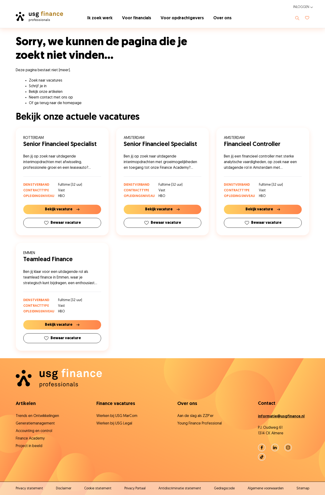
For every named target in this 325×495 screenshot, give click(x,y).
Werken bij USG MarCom (116, 416)
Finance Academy (30, 438)
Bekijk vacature (62, 209)
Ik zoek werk (100, 18)
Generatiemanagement (35, 423)
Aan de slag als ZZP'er (195, 416)
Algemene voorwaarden (266, 488)
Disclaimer (63, 488)
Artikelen (26, 403)
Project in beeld (29, 446)
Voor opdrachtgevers (182, 18)
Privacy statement (29, 488)
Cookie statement (97, 488)
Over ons (222, 18)
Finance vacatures (115, 403)
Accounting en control (34, 431)
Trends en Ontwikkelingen (37, 416)
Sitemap (303, 488)
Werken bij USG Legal (114, 423)
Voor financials (136, 18)
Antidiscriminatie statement (180, 488)
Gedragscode (224, 488)
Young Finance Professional (199, 423)
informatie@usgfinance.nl (281, 416)
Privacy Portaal (135, 488)
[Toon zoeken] (297, 18)
